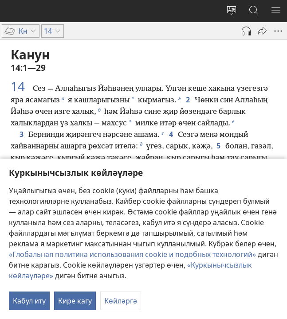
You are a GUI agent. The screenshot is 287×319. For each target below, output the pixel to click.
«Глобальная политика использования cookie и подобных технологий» (132, 254)
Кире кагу (75, 301)
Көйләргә (120, 301)
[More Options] (278, 31)
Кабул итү (29, 301)
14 (21, 86)
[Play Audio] (246, 31)
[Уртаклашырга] (262, 31)
